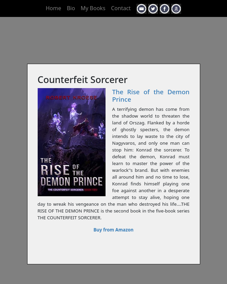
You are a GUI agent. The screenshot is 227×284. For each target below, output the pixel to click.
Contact (121, 8)
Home (53, 8)
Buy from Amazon (113, 230)
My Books (93, 8)
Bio (71, 8)
